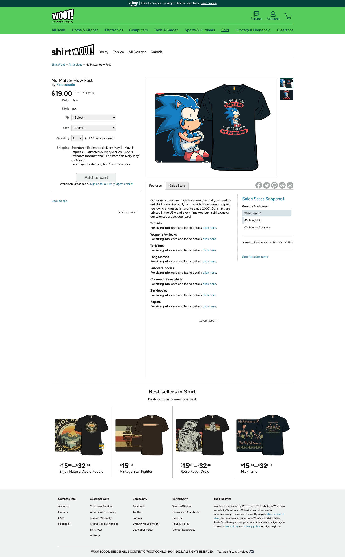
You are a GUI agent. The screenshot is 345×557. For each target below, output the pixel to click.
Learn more (209, 3)
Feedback (64, 523)
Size (66, 128)
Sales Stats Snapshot (263, 198)
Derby (103, 52)
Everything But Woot (145, 523)
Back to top (59, 201)
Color (65, 100)
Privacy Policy (180, 523)
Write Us (95, 535)
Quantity (62, 138)
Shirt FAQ (96, 529)
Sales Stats (177, 186)
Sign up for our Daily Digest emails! (111, 184)
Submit (156, 52)
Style (65, 109)
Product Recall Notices (104, 523)
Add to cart (96, 177)
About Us (64, 506)
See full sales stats (255, 257)
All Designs (137, 52)
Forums (256, 16)
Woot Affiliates (182, 506)
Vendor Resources (183, 529)
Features (155, 186)
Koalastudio (65, 85)
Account (273, 16)
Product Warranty (101, 518)
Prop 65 (177, 518)
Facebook (139, 506)
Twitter (137, 512)
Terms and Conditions (185, 512)
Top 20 (118, 52)
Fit (67, 118)
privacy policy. (252, 526)
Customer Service (101, 506)
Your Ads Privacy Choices (232, 551)
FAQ (61, 518)
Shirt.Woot (73, 49)
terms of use (232, 526)
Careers (63, 512)
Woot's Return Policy (103, 512)
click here (209, 228)
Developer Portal (143, 529)
